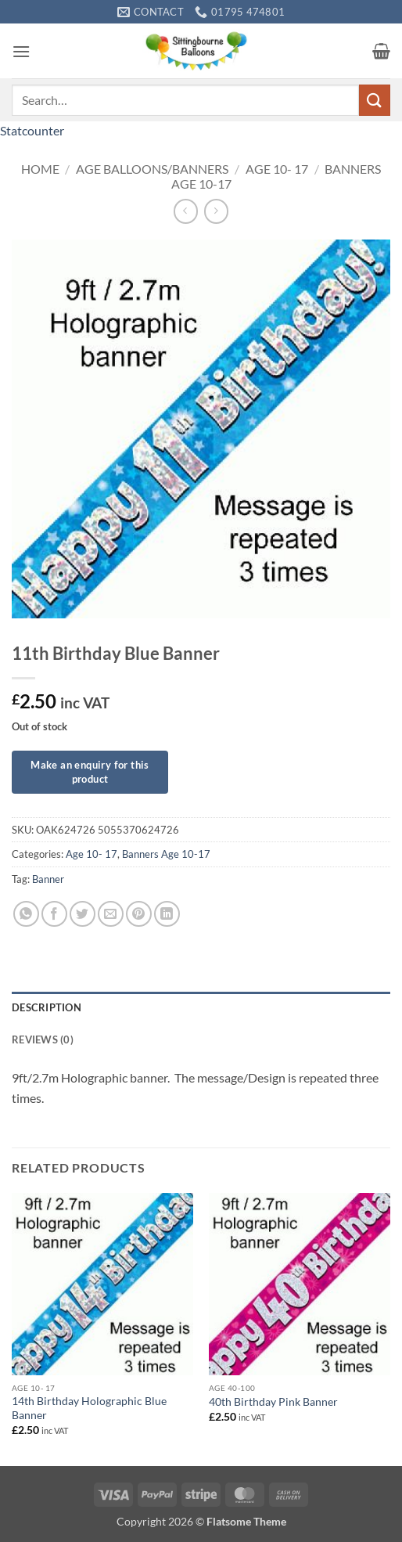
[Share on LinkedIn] (167, 914)
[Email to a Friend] (111, 914)
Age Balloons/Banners (152, 168)
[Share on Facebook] (54, 914)
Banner (48, 879)
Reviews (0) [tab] (43, 1039)
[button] (21, 51)
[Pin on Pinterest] (139, 914)
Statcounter (32, 130)
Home (40, 168)
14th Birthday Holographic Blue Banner (89, 1408)
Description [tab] (46, 1007)
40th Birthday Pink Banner (273, 1402)
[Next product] (186, 211)
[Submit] (374, 100)
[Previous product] (216, 211)
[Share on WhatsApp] (26, 914)
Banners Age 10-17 (166, 854)
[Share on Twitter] (82, 914)
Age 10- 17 (277, 168)
